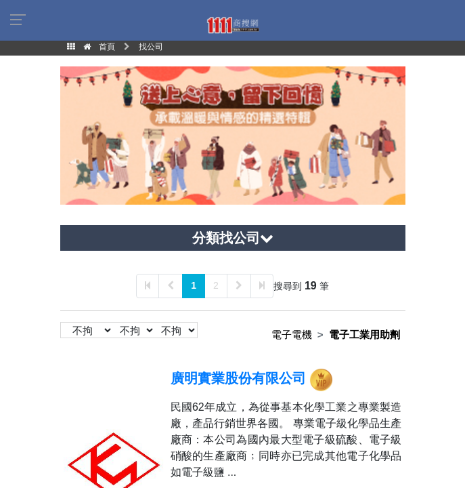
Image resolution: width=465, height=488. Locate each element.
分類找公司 (232, 237)
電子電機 (291, 334)
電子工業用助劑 (364, 334)
